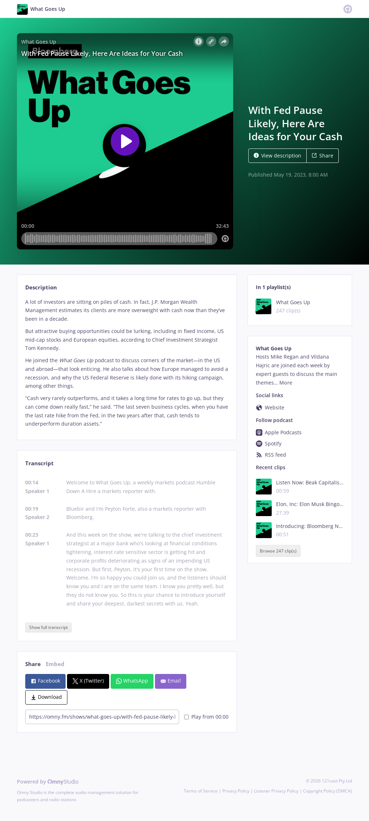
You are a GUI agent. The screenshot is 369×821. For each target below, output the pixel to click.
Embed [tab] (55, 664)
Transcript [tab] (39, 463)
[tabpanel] (126, 363)
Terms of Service (201, 791)
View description (277, 155)
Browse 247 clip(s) (278, 551)
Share (322, 155)
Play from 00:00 (206, 716)
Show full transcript (48, 627)
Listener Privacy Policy (276, 791)
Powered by (48, 781)
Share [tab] (33, 664)
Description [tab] (41, 287)
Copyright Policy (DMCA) (327, 791)
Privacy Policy (235, 791)
